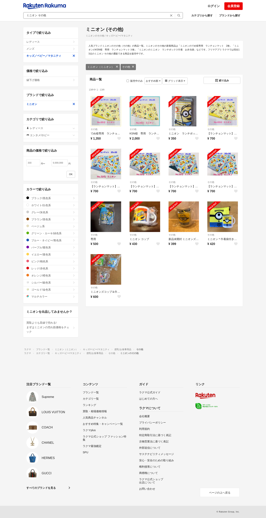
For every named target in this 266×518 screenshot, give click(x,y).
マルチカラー (50, 296)
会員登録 (233, 6)
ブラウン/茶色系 (50, 219)
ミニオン (50, 104)
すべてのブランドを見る (41, 487)
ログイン (214, 6)
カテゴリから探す (202, 15)
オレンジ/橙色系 (50, 275)
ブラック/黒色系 (50, 198)
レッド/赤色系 (50, 268)
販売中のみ (135, 80)
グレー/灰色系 (50, 212)
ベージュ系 (50, 226)
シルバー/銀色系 (50, 282)
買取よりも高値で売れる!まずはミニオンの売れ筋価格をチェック (50, 327)
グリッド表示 (175, 80)
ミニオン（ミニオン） (102, 66)
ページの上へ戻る (219, 492)
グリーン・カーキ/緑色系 (50, 233)
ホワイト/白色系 (50, 205)
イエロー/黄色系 (50, 254)
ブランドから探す (229, 15)
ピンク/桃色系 (50, 261)
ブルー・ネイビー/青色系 (50, 240)
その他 (128, 66)
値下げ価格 (50, 80)
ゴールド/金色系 (50, 289)
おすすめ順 (153, 80)
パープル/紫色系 (50, 247)
